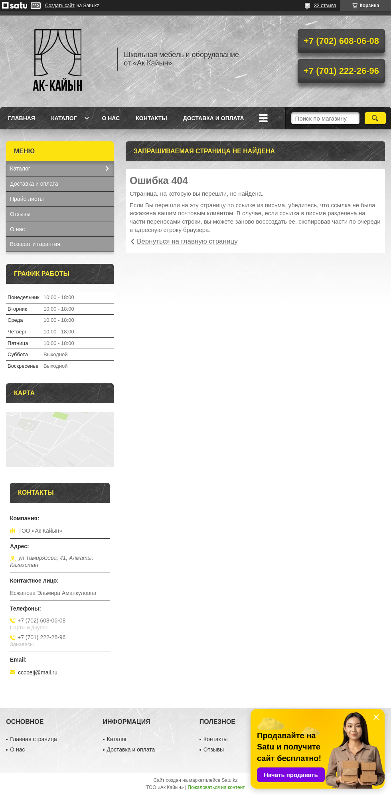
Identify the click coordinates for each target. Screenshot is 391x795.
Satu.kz (229, 780)
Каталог (64, 118)
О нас (111, 118)
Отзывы (20, 214)
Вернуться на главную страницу (187, 241)
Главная (21, 118)
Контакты (151, 118)
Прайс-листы (27, 199)
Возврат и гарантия (35, 244)
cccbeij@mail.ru (37, 672)
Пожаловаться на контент (216, 787)
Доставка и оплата (213, 118)
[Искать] (375, 118)
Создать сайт (60, 5)
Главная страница (33, 739)
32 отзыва (325, 5)
